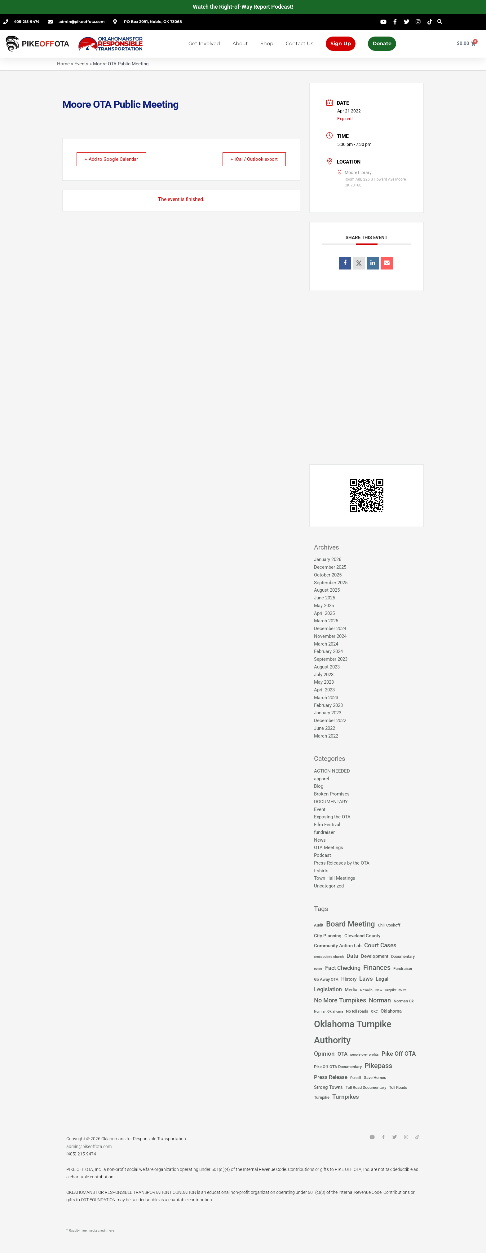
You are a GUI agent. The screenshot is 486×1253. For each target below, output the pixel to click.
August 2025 (327, 590)
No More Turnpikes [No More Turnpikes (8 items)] (340, 1000)
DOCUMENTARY (331, 801)
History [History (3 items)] (348, 979)
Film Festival (327, 824)
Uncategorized (329, 886)
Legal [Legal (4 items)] (382, 979)
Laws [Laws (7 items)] (366, 978)
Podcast (322, 855)
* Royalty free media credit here (90, 1231)
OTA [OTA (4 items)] (342, 1054)
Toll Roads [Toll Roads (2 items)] (398, 1087)
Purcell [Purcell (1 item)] (355, 1078)
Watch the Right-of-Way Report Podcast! (243, 6)
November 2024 (330, 636)
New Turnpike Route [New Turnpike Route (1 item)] (391, 990)
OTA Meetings (328, 847)
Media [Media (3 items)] (351, 989)
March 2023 (326, 697)
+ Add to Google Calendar (112, 159)
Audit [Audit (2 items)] (318, 925)
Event (319, 809)
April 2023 (324, 690)
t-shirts (321, 871)
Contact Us (299, 43)
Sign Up (340, 43)
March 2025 (326, 621)
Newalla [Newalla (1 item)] (366, 990)
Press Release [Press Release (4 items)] (330, 1077)
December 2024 (330, 628)
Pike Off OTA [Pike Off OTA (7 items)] (399, 1053)
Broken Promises (332, 794)
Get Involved (204, 43)
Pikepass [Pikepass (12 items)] (378, 1066)
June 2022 (324, 728)
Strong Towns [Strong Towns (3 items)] (328, 1087)
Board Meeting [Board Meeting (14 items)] (350, 924)
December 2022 (330, 720)
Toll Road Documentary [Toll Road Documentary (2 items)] (366, 1087)
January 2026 (327, 559)
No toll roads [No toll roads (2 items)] (357, 1011)
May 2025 (324, 605)
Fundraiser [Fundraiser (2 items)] (403, 968)
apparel (321, 779)
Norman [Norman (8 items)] (380, 1000)
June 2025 (324, 598)
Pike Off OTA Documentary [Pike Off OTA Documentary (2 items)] (338, 1066)
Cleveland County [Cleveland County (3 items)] (362, 936)
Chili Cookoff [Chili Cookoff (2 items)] (389, 925)
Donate (382, 43)
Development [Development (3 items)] (374, 956)
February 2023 (328, 705)
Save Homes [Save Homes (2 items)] (375, 1077)
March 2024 (326, 644)
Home (63, 64)
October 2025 (328, 575)
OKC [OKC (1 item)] (374, 1012)
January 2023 (327, 713)
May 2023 (324, 682)
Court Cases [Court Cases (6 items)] (380, 945)
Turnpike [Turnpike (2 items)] (321, 1097)
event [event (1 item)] (318, 969)
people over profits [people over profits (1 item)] (364, 1055)
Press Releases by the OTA (341, 863)
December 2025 (330, 567)
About (240, 43)
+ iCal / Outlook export (253, 159)
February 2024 (328, 651)
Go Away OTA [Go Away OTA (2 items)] (326, 979)
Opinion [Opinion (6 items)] (324, 1053)
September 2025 (330, 582)
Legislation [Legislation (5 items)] (328, 989)
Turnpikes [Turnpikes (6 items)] (345, 1096)
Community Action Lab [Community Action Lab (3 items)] (337, 946)
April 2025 (324, 613)
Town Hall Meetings (334, 878)
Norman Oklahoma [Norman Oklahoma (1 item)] (328, 1012)
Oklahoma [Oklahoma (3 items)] (391, 1011)
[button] (439, 22)
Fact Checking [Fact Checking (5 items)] (342, 968)
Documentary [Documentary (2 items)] (403, 956)
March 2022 (326, 736)
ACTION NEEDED (332, 771)
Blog (318, 786)
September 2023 (330, 659)
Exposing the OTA (332, 817)
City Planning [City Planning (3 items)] (328, 936)
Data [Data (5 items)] (352, 956)
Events (81, 64)
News (320, 840)
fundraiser (324, 832)
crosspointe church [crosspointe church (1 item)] (329, 957)
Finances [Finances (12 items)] (377, 967)
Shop (266, 43)
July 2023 (324, 674)
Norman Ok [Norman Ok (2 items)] (404, 1001)
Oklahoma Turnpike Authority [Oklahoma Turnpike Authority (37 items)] (352, 1032)
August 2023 (327, 667)
